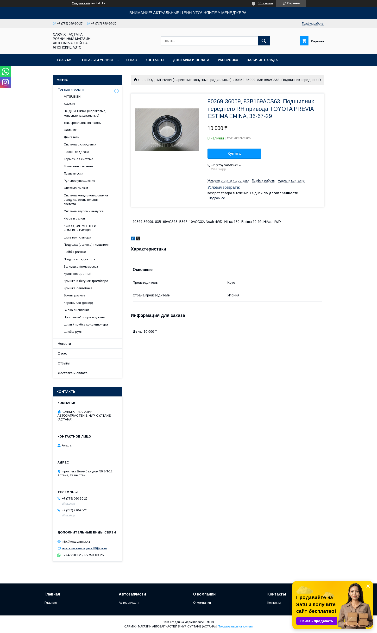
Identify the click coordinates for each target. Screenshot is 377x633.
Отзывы (64, 363)
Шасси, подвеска (76, 152)
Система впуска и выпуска (84, 211)
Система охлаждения (80, 144)
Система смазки (76, 188)
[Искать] (264, 40)
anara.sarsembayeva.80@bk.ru (84, 548)
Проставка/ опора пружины (84, 317)
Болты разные (74, 295)
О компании (202, 602)
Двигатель (71, 137)
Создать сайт (81, 3)
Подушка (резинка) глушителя (86, 244)
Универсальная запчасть (82, 123)
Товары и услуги (97, 60)
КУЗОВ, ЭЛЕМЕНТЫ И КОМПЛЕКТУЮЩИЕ (80, 228)
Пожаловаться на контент (235, 626)
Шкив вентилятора (77, 237)
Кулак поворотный (77, 274)
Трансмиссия (73, 173)
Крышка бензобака (78, 288)
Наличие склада (262, 60)
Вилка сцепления (76, 310)
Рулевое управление (79, 180)
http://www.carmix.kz (76, 541)
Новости (64, 343)
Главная (65, 60)
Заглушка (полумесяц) (81, 266)
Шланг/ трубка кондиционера (86, 324)
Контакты (154, 60)
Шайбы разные (75, 252)
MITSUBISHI (72, 96)
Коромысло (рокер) (78, 303)
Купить (234, 153)
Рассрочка (228, 60)
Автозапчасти (129, 602)
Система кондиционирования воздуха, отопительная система (86, 200)
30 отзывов (265, 3)
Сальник (70, 130)
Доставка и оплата (191, 60)
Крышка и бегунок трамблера (86, 281)
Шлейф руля (73, 331)
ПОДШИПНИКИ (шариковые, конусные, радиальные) (189, 80)
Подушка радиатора (79, 259)
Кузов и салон (74, 218)
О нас (131, 60)
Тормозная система (78, 159)
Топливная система (78, 166)
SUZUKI (69, 104)
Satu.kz (209, 622)
